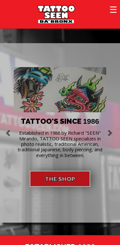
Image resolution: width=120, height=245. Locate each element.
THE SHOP (60, 178)
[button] (9, 133)
